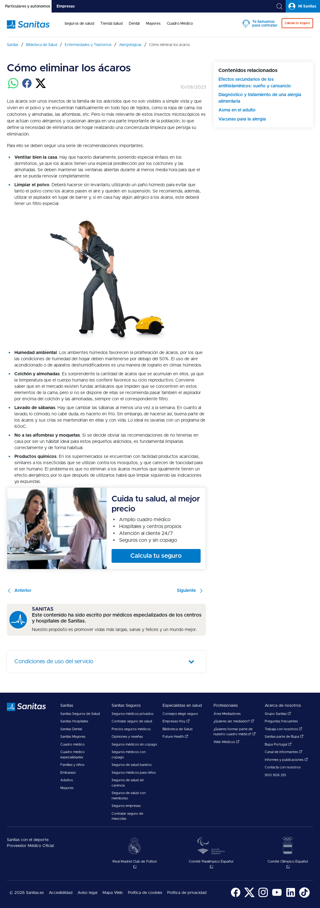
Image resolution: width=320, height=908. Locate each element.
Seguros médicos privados (132, 714)
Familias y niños (72, 765)
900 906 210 (275, 775)
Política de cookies (145, 893)
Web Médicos (226, 742)
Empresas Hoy (176, 721)
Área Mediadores (227, 714)
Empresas (66, 6)
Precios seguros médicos (131, 729)
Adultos (66, 780)
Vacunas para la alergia (242, 119)
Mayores (153, 23)
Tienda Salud (111, 23)
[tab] (26, 6)
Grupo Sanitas (278, 714)
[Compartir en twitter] (40, 87)
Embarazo (68, 772)
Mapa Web (112, 893)
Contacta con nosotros (283, 767)
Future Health (175, 736)
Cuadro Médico (180, 23)
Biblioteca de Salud (177, 729)
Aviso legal (88, 893)
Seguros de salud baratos (132, 765)
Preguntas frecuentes (281, 721)
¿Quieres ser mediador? (233, 721)
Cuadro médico (72, 744)
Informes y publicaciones (286, 760)
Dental (134, 23)
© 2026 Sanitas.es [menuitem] (26, 893)
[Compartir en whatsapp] (13, 87)
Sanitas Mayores (72, 736)
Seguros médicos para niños (134, 772)
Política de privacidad (187, 893)
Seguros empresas (126, 806)
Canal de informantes (283, 752)
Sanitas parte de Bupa (284, 736)
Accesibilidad (60, 893)
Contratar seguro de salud (132, 721)
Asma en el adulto (237, 110)
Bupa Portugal (278, 744)
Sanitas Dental (71, 729)
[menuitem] (79, 27)
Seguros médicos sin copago (134, 744)
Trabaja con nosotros (283, 729)
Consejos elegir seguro (180, 714)
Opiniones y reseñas (127, 736)
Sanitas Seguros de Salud (80, 714)
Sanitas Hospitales (74, 721)
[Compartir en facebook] (27, 87)
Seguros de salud (79, 23)
